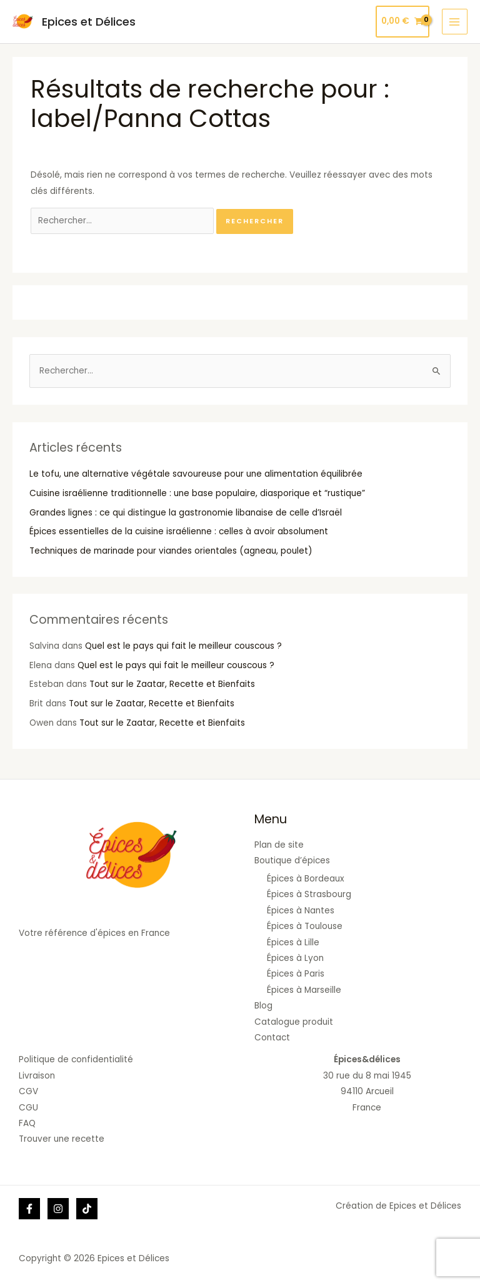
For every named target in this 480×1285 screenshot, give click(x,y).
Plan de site (279, 845)
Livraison (37, 1076)
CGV (28, 1091)
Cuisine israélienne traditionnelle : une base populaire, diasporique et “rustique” (197, 493)
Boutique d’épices (292, 860)
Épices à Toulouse (304, 926)
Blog (263, 1006)
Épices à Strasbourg (309, 894)
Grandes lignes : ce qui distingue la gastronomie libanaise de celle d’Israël (185, 513)
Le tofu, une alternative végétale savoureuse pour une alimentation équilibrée (195, 474)
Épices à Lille (293, 942)
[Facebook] (29, 1208)
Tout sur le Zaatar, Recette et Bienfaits (172, 684)
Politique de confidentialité (76, 1059)
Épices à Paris (295, 974)
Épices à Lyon (295, 958)
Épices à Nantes (300, 911)
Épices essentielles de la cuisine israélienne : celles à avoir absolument (178, 531)
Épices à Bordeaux (305, 879)
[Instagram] (58, 1208)
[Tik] (87, 1208)
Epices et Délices (88, 21)
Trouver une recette (61, 1139)
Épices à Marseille (304, 990)
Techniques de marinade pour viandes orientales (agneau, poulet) (170, 551)
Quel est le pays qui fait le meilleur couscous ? (183, 646)
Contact (272, 1038)
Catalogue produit (293, 1022)
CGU (28, 1108)
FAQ (27, 1123)
